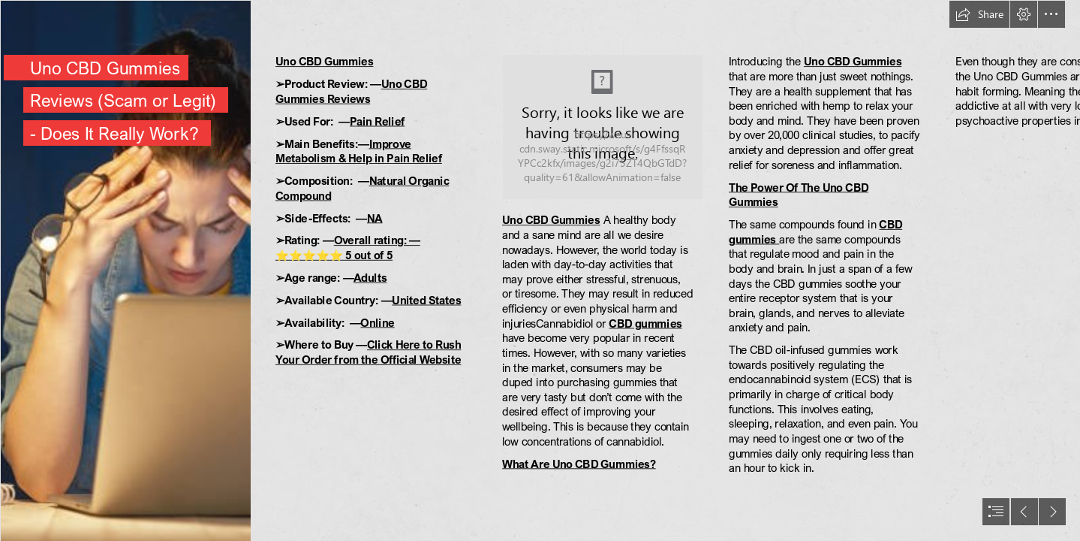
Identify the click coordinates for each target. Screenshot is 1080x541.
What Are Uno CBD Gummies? (579, 463)
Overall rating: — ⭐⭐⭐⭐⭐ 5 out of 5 (347, 248)
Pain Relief (377, 121)
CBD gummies (645, 323)
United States (426, 300)
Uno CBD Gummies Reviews (351, 91)
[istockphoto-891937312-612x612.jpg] (125, 270)
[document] (540, 270)
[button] (979, 14)
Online (377, 322)
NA (374, 218)
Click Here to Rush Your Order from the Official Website (368, 352)
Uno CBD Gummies (324, 61)
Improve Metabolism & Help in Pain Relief (358, 151)
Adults (370, 277)
